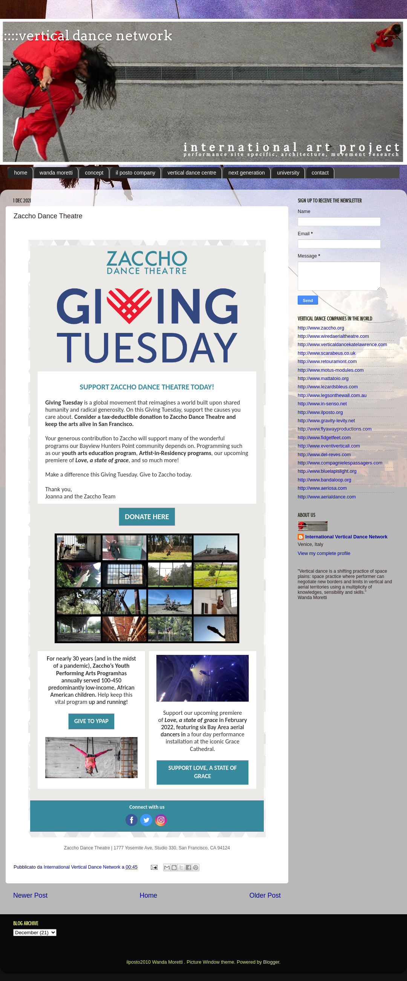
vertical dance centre (192, 173)
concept (94, 173)
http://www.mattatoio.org (323, 378)
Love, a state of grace (102, 460)
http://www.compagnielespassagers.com (340, 463)
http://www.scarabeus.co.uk (326, 353)
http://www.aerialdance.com (327, 497)
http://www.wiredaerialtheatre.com (333, 336)
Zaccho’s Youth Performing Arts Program (93, 669)
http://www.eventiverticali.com (329, 446)
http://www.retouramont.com (327, 361)
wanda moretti (56, 173)
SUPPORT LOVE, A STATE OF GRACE (202, 772)
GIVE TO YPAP (91, 721)
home (21, 173)
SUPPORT (94, 386)
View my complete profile (324, 553)
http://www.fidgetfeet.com (324, 437)
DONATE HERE (147, 516)
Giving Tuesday (64, 402)
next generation (246, 173)
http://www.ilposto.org (320, 412)
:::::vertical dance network (86, 35)
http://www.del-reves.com (324, 454)
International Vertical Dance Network (346, 537)
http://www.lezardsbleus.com (328, 386)
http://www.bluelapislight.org (327, 471)
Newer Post (30, 895)
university (288, 173)
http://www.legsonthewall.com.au (332, 395)
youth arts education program (99, 453)
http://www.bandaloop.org (324, 480)
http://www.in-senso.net (322, 403)
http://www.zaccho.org (321, 328)
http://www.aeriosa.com (322, 488)
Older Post (265, 895)
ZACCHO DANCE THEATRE (149, 386)
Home (148, 895)
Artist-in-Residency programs (175, 453)
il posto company (135, 173)
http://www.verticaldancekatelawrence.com (342, 344)
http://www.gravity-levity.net (326, 420)
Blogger (271, 962)
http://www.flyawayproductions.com (335, 429)
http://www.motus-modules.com (331, 370)
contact (320, 173)
